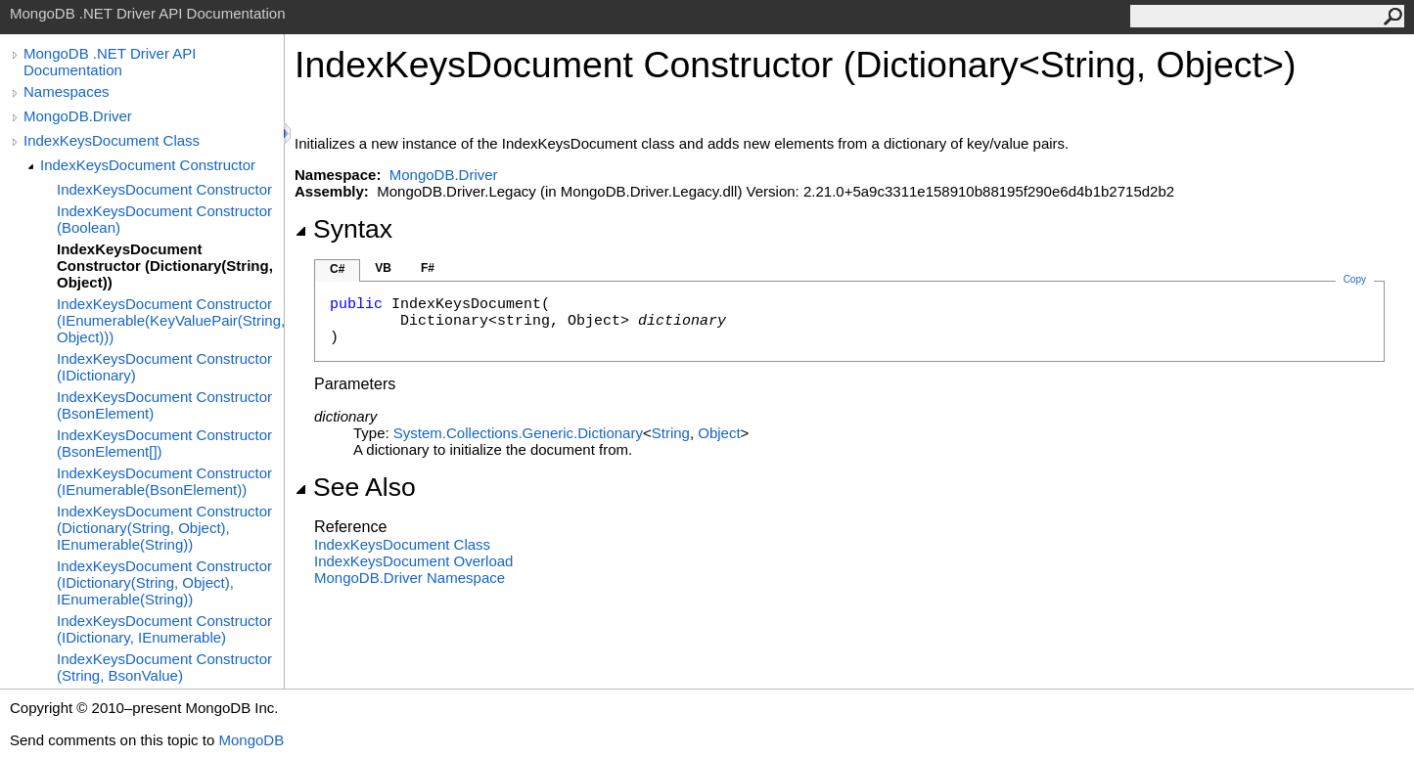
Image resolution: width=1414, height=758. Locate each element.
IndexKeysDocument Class (111, 140)
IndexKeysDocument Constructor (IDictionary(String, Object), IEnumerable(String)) (164, 582)
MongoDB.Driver (77, 116)
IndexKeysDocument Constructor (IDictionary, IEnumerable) (164, 629)
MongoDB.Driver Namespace (409, 577)
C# (337, 269)
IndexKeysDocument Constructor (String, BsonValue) (164, 667)
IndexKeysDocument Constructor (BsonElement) (164, 405)
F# (427, 268)
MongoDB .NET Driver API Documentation (109, 61)
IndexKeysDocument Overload (413, 561)
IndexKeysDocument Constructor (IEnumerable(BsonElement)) (164, 481)
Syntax (343, 229)
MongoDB (251, 740)
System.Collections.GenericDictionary (518, 432)
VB (383, 268)
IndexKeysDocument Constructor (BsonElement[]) (164, 443)
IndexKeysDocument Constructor (147, 164)
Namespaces (66, 91)
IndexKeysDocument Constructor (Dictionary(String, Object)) (165, 265)
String (671, 432)
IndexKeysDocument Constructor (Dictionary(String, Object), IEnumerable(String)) (164, 528)
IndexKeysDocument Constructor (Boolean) (164, 219)
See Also (355, 487)
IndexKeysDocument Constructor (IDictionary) (164, 366)
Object (719, 432)
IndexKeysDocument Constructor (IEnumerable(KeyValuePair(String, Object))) (170, 320)
